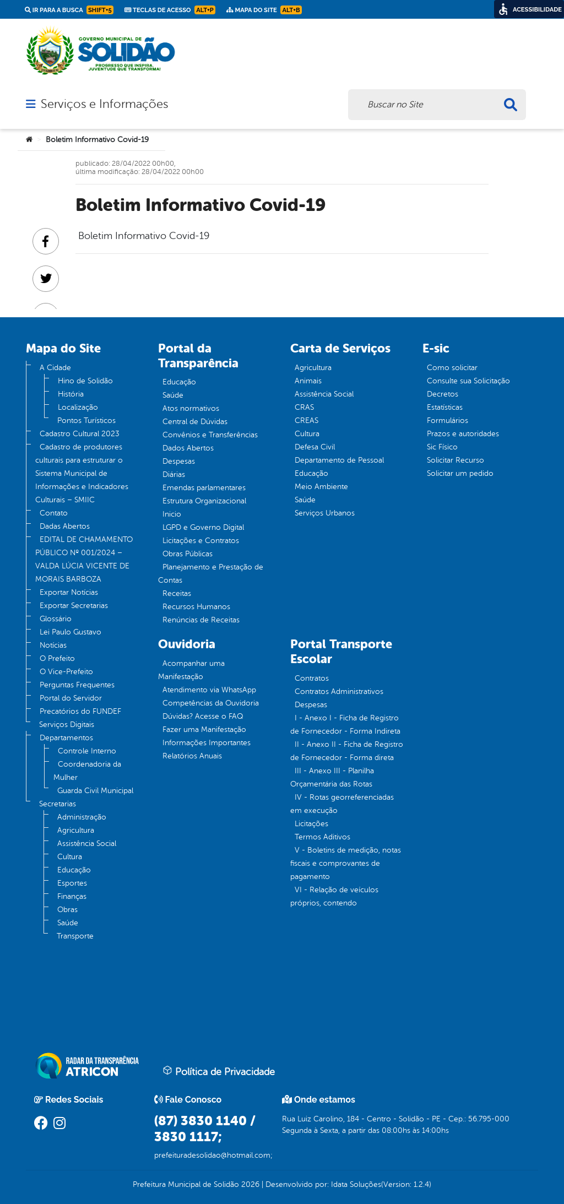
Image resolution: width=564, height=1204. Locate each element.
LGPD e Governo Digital (203, 527)
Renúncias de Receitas (201, 620)
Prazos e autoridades (463, 434)
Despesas (178, 461)
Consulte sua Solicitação (468, 381)
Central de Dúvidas (194, 421)
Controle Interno (87, 751)
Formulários (447, 420)
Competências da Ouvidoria (210, 703)
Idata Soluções (356, 1184)
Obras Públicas (187, 554)
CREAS (306, 420)
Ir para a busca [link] (69, 10)
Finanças (71, 896)
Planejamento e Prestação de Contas (210, 573)
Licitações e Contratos (200, 540)
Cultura (69, 857)
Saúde (67, 923)
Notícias (53, 645)
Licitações (311, 824)
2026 (249, 1184)
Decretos (442, 394)
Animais (308, 381)
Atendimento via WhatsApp (209, 690)
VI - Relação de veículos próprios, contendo (334, 896)
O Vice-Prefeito (66, 672)
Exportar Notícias (69, 592)
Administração (81, 817)
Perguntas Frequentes (77, 685)
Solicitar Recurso (455, 460)
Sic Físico (442, 447)
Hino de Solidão (85, 381)
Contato (54, 513)
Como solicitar (452, 368)
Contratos (312, 678)
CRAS (304, 407)
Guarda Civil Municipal (95, 791)
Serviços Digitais (66, 724)
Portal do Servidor (71, 698)
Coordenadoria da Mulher (87, 771)
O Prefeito (57, 658)
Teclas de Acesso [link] (169, 10)
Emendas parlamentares (204, 488)
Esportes (72, 883)
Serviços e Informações (104, 104)
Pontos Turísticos (86, 420)
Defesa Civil (315, 447)
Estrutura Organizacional (204, 501)
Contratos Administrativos (339, 691)
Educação (74, 870)
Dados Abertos (188, 448)
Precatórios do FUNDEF (80, 711)
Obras (67, 909)
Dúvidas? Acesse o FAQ (202, 716)
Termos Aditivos (322, 837)
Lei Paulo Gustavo (70, 632)
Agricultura (75, 830)
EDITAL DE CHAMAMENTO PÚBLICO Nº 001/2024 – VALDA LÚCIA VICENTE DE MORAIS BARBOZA (84, 559)
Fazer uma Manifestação (204, 729)
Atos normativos (190, 408)
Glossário (56, 619)
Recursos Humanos (196, 607)
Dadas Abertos (65, 526)
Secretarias (57, 804)
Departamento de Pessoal (339, 460)
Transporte (75, 936)
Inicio (171, 514)
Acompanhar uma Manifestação (191, 670)
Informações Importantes (206, 743)
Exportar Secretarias (74, 605)
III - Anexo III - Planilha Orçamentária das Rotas (332, 777)
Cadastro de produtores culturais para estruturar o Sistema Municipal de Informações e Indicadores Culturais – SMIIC (81, 473)
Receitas (176, 593)
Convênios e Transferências (210, 435)
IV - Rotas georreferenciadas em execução (342, 804)
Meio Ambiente (321, 486)
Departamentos (66, 738)
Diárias (173, 474)
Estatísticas (445, 407)
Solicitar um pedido (460, 473)
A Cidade (55, 368)
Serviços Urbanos (325, 513)
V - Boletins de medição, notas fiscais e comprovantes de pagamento (345, 863)
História (71, 394)
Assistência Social (86, 843)
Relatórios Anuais (192, 756)
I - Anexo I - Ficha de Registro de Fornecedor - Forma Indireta (345, 724)
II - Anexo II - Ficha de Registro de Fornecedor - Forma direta (346, 751)
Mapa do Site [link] (264, 10)
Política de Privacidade (218, 1071)
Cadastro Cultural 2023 (80, 434)
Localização (78, 407)
